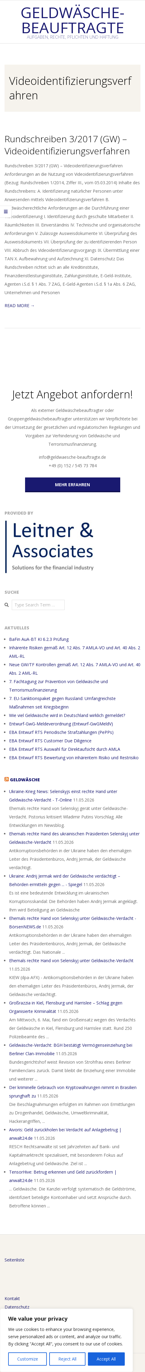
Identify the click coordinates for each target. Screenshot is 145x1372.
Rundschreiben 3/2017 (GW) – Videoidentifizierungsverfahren (67, 145)
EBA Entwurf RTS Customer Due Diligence (50, 741)
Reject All (67, 1359)
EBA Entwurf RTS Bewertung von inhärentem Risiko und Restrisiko (74, 757)
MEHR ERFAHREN (72, 484)
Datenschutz (17, 1307)
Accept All (106, 1359)
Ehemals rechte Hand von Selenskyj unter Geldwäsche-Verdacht (71, 960)
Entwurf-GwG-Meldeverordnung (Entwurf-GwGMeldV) (61, 724)
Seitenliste (14, 1260)
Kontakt (12, 1298)
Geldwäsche (25, 779)
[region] (66, 1340)
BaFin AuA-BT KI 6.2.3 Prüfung (39, 639)
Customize (27, 1359)
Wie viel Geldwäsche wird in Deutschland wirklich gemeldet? (67, 715)
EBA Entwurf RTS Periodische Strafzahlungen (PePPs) (61, 732)
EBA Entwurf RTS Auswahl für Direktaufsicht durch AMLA (64, 749)
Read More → (20, 305)
